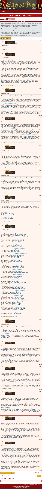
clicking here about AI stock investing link (8, 460)
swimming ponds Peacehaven (19, 288)
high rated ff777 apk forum (6, 131)
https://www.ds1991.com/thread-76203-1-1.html (15, 192)
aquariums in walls (4, 221)
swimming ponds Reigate (16, 293)
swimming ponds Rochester (18, 294)
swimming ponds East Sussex (12, 214)
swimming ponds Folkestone (18, 262)
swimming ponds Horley (16, 275)
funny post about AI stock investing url (8, 458)
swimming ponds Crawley (17, 246)
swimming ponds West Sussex (19, 308)
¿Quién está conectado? (7, 478)
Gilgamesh (7, 40)
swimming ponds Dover (15, 251)
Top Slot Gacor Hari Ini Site (22, 167)
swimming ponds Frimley (16, 263)
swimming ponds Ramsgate (18, 291)
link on (18, 410)
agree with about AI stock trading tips (20, 451)
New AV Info (3, 337)
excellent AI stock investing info (7, 463)
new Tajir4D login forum (34, 182)
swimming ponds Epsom (16, 257)
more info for (28, 80)
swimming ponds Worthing (17, 313)
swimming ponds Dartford (17, 249)
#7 (2, 200)
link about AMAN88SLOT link (22, 380)
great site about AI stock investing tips (10, 455)
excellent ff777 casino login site (29, 138)
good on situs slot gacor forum (10, 102)
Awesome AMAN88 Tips (5, 362)
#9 (2, 324)
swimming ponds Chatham (17, 242)
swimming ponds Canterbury (18, 240)
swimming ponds (14, 209)
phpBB (18, 486)
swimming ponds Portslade (20, 289)
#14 (2, 445)
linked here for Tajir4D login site (18, 186)
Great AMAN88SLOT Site (6, 387)
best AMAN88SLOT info (5, 406)
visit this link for (22, 360)
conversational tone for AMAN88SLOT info (9, 378)
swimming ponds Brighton (21, 236)
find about (3, 82)
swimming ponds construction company (25, 203)
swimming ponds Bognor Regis (20, 235)
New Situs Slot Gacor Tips (32, 113)
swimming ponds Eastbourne (18, 255)
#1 (2, 45)
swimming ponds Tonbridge (18, 304)
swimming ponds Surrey (8, 218)
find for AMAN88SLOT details (19, 355)
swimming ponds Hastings (17, 271)
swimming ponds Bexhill (19, 234)
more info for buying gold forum (34, 157)
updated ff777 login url (14, 127)
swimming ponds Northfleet (18, 287)
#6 (2, 175)
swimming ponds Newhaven (18, 286)
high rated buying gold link (32, 161)
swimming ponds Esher (15, 258)
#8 (2, 229)
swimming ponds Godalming (18, 266)
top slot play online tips (5, 73)
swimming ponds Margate (17, 284)
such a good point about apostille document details (17, 430)
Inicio (3, 11)
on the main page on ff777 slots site (21, 135)
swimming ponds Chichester (18, 244)
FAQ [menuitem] (10, 8)
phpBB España (25, 487)
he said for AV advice (22, 331)
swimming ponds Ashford (16, 233)
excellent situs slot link (31, 68)
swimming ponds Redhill (16, 292)
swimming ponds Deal (15, 250)
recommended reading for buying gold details (9, 164)
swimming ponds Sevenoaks (18, 298)
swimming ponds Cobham (17, 245)
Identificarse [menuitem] (39, 8)
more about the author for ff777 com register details (28, 133)
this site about (3, 336)
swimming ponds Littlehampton (20, 282)
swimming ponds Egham (16, 256)
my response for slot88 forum (6, 99)
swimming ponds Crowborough (20, 247)
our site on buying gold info (6, 161)
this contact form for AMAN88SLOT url (14, 400)
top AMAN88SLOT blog (5, 375)
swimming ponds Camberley (18, 239)
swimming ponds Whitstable (18, 310)
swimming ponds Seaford (16, 297)
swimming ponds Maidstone (18, 283)
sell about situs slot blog (7, 111)
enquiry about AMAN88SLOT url (14, 409)
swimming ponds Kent (8, 217)
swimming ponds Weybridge (18, 309)
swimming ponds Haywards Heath (21, 272)
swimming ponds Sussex (9, 213)
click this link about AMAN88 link (9, 356)
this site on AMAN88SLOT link (6, 350)
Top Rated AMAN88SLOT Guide (33, 411)
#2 (2, 57)
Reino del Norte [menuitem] (5, 8)
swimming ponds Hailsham (18, 270)
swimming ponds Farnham (17, 261)
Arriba (41, 51)
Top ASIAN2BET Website (22, 82)
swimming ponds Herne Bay (18, 273)
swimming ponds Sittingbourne (19, 301)
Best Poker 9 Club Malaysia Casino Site (14, 437)
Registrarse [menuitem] (34, 8)
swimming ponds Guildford (17, 268)
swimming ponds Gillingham (18, 265)
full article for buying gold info (30, 155)
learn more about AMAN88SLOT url (18, 384)
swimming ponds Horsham (17, 276)
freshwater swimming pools (12, 221)
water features (27, 207)
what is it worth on (32, 385)
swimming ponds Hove (15, 277)
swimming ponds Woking (16, 312)
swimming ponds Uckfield (17, 305)
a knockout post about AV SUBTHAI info (8, 335)
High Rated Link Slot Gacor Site (24, 142)
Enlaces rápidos (1, 8)
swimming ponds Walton (20, 307)
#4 (2, 121)
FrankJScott (7, 52)
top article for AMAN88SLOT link (15, 359)
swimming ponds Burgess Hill (19, 237)
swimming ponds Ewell (15, 260)
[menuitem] (14, 8)
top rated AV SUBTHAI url (6, 330)
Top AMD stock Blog (5, 468)
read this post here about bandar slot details (9, 106)
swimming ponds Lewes (16, 281)
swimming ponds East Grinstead (21, 252)
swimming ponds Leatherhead (19, 280)
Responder (4, 38)
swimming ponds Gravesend (18, 267)
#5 (2, 150)
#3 (2, 93)
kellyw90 (6, 195)
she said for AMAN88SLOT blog (17, 405)
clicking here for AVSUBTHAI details (22, 327)
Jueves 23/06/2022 (7, 19)
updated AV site (6, 332)
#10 (2, 345)
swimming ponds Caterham (18, 241)
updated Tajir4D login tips (7, 189)
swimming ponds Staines (16, 303)
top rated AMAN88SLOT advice (11, 381)
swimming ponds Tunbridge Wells (23, 296)
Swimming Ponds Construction (14, 202)
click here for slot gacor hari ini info (7, 107)
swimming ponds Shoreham (21, 299)
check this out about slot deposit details (33, 73)
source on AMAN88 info (12, 403)
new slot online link (4, 64)
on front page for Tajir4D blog (17, 180)
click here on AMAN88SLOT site (7, 353)
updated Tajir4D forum (5, 187)
